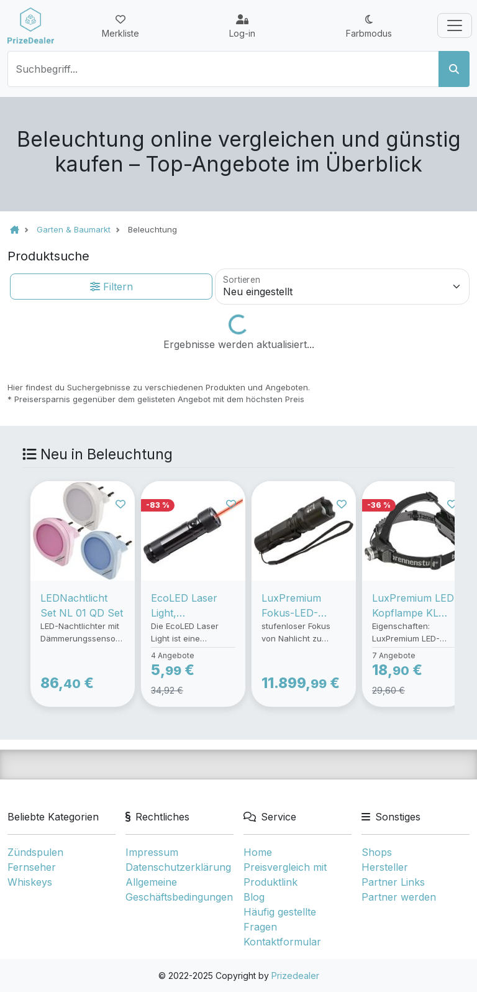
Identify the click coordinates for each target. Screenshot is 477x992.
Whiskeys (29, 882)
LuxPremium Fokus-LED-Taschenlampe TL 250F (303, 606)
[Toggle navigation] (454, 25)
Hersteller (384, 867)
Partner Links (393, 882)
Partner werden (398, 897)
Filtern (111, 286)
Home (257, 852)
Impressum (151, 852)
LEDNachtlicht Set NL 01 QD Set (81, 605)
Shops (376, 852)
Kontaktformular (282, 941)
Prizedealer (295, 975)
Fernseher (31, 867)
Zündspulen (35, 852)
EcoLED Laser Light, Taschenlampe (185, 606)
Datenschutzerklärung (178, 867)
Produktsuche (48, 256)
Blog (254, 897)
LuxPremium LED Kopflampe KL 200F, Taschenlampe (413, 606)
